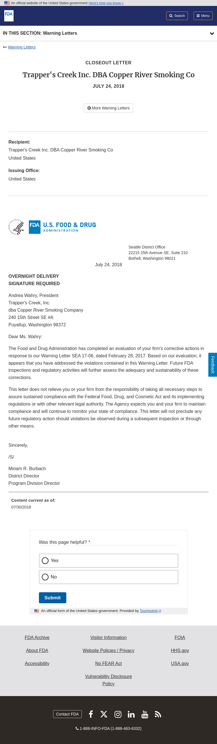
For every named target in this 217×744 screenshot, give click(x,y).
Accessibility (37, 663)
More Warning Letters (108, 108)
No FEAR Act (108, 663)
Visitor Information (108, 637)
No (54, 577)
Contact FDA (67, 714)
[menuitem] (108, 506)
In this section (40, 33)
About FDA (37, 650)
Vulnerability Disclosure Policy (108, 680)
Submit (53, 597)
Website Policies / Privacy (108, 650)
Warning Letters (22, 47)
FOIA (180, 637)
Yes (55, 560)
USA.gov (180, 663)
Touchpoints (149, 611)
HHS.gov (180, 650)
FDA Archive (37, 637)
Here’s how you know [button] (106, 3)
